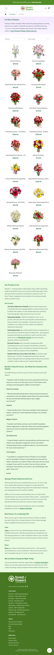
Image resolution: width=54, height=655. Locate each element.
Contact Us (12, 631)
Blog (10, 626)
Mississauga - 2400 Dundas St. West (19, 605)
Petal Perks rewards (24, 337)
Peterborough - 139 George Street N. (19, 610)
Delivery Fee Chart (14, 643)
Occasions (13, 14)
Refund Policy (12, 638)
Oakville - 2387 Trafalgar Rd (16, 607)
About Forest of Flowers (15, 622)
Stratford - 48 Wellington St (16, 612)
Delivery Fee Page (26, 508)
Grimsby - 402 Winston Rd (16, 601)
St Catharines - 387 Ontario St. (17, 614)
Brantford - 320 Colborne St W (17, 596)
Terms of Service (13, 645)
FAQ (10, 628)
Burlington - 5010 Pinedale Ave (17, 598)
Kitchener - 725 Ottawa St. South (18, 603)
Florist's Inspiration (41, 562)
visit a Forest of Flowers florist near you (23, 31)
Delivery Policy (13, 640)
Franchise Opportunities (15, 624)
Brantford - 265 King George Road (18, 594)
